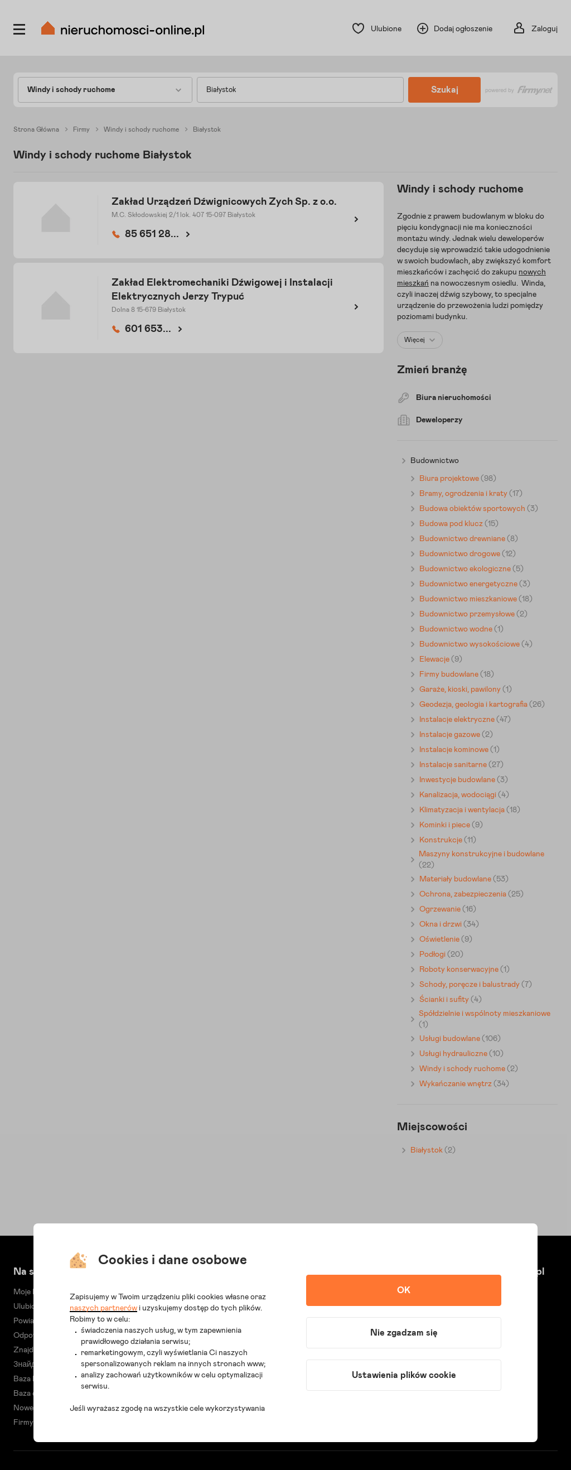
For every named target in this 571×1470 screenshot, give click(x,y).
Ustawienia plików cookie (404, 1375)
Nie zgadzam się (404, 1332)
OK (403, 1290)
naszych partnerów (103, 1308)
